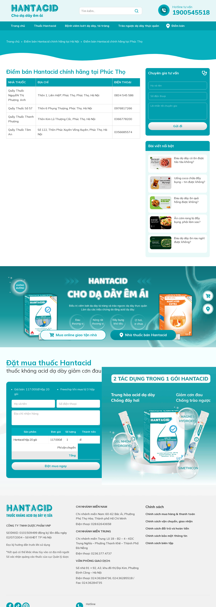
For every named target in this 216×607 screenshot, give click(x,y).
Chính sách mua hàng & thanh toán (170, 514)
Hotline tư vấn (182, 7)
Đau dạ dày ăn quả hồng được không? (186, 200)
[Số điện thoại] (177, 96)
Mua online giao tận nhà (76, 335)
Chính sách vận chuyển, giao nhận (169, 521)
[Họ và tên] (177, 85)
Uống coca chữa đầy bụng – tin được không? (189, 180)
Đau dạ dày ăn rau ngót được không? (189, 240)
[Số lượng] (70, 439)
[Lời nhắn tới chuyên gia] (177, 111)
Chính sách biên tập (159, 543)
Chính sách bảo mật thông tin (166, 536)
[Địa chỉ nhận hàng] (56, 417)
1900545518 (191, 12)
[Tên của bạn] (33, 404)
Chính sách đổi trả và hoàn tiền (167, 528)
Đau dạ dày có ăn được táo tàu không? (189, 160)
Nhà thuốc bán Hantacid (146, 335)
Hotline (91, 604)
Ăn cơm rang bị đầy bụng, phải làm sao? (187, 220)
